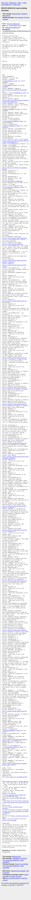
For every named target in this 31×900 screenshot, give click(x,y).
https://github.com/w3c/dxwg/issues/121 (14, 443)
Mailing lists (12, 3)
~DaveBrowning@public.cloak (11, 126)
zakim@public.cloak (19, 93)
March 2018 (16, 4)
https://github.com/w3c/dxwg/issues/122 (14, 630)
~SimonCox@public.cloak (10, 81)
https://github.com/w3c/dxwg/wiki (12, 244)
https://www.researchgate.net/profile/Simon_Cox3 (15, 802)
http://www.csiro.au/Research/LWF (16, 777)
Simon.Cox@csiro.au (13, 24)
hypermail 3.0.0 (24, 883)
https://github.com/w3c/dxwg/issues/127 (14, 581)
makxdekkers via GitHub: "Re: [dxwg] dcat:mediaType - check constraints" (15, 860)
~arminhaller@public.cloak (11, 109)
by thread (5, 876)
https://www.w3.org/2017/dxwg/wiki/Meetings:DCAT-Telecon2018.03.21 (15, 101)
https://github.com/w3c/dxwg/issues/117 (14, 301)
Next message (19, 17)
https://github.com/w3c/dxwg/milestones (14, 238)
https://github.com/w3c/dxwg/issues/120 (14, 388)
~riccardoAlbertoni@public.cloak (13, 121)
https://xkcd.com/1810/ (9, 820)
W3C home (4, 3)
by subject (12, 876)
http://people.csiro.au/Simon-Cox (15, 795)
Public (19, 3)
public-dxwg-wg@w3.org (12, 27)
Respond (24, 13)
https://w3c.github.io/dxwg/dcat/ (12, 181)
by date (25, 874)
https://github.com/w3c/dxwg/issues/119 (14, 404)
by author (19, 876)
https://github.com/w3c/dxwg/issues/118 (14, 358)
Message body (16, 13)
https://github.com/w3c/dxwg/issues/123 (14, 530)
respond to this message (18, 871)
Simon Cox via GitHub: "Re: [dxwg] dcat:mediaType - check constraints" (15, 865)
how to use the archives (13, 878)
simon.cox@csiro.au (8, 781)
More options (6, 15)
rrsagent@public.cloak (9, 85)
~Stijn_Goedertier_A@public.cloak (13, 187)
